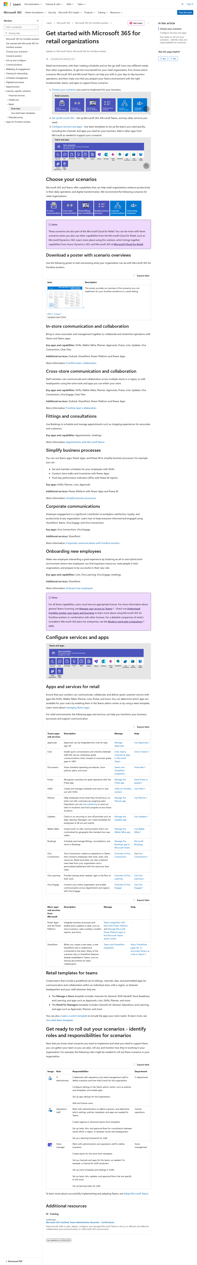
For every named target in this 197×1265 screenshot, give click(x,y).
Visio (57, 313)
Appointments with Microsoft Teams (85, 442)
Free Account (185, 12)
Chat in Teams (140, 751)
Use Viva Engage (138, 886)
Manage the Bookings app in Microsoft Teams (122, 844)
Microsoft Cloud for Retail (128, 244)
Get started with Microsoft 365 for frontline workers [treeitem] (22, 45)
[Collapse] (37, 20)
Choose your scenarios (64, 89)
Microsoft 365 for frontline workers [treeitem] (22, 38)
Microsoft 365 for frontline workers (91, 22)
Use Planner (139, 797)
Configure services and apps (67, 126)
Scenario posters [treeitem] (14, 55)
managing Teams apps (77, 707)
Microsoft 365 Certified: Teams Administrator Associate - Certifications (80, 1222)
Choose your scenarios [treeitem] (17, 51)
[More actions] (148, 23)
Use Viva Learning (138, 877)
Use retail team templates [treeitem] (23, 112)
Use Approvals (141, 742)
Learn (49, 22)
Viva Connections (140, 855)
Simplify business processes (81, 498)
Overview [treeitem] (15, 108)
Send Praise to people (141, 781)
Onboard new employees (79, 588)
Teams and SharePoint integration (120, 770)
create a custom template (73, 1015)
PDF (49, 313)
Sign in (190, 3)
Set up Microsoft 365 (63, 118)
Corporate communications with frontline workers (93, 543)
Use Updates (140, 816)
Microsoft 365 (63, 22)
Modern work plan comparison (125, 621)
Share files (139, 767)
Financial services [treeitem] (17, 95)
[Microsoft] (6, 4)
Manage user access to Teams (95, 608)
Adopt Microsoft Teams (136, 1193)
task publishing (90, 804)
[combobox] (21, 27)
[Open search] (182, 4)
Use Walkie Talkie (139, 830)
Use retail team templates (59, 1020)
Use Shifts (139, 788)
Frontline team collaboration (81, 363)
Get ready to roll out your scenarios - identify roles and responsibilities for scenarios (173, 39)
